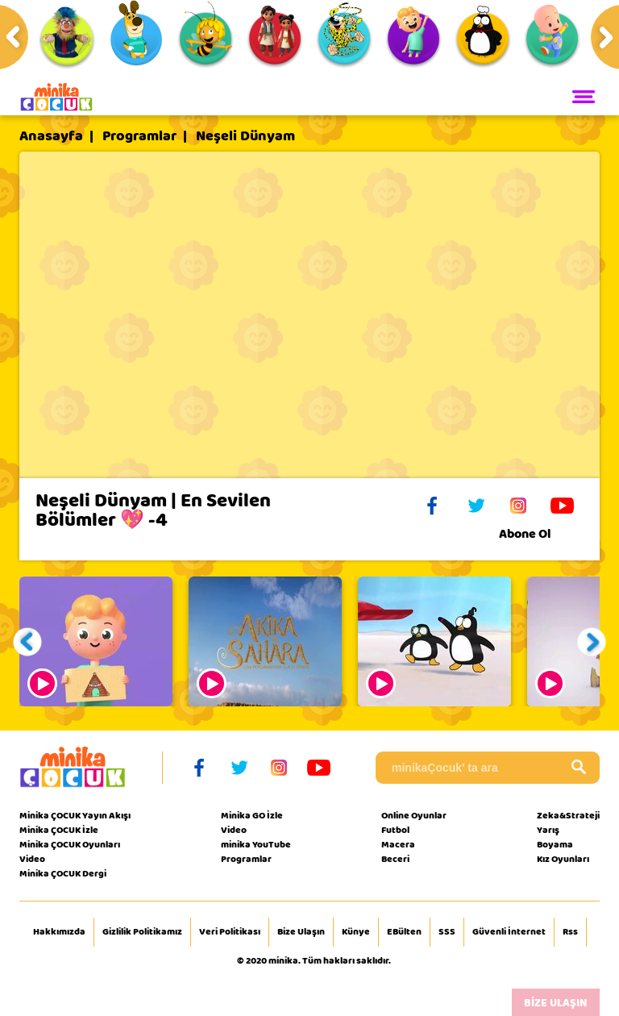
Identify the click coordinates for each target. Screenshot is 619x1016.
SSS (446, 932)
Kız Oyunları (563, 859)
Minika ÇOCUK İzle (58, 829)
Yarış (548, 829)
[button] (28, 641)
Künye (356, 932)
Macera (398, 844)
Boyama (555, 844)
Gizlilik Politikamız (142, 932)
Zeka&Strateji (568, 815)
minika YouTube (256, 844)
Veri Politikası (229, 932)
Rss (570, 932)
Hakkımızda (59, 932)
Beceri (395, 859)
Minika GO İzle (252, 815)
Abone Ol (537, 533)
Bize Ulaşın (301, 932)
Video (32, 859)
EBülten (404, 932)
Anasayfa (51, 136)
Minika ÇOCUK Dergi (62, 873)
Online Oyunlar (414, 815)
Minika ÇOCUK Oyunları (69, 844)
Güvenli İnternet (509, 932)
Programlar (139, 136)
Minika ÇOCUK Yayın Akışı (75, 815)
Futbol (395, 829)
